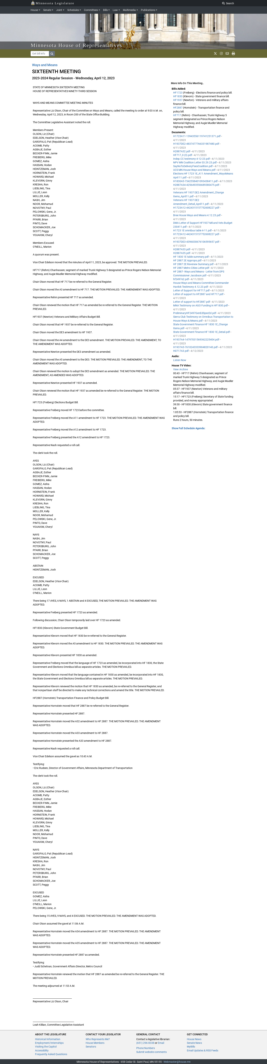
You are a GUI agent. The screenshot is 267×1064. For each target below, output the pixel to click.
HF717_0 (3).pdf (183, 155)
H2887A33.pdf (182, 249)
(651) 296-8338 (145, 1042)
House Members (95, 1042)
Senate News (194, 1042)
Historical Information (47, 1039)
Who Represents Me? (98, 1039)
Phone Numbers (145, 1048)
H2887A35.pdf (182, 253)
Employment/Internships (49, 1042)
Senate (47, 10)
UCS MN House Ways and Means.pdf (194, 169)
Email (161, 1042)
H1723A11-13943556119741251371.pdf (197, 136)
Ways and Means (44, 65)
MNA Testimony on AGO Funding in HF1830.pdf (200, 305)
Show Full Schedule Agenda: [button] (188, 428)
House (34, 10)
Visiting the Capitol (46, 1046)
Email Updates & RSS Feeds (202, 1050)
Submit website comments (151, 1051)
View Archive (180, 369)
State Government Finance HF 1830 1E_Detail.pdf (201, 331)
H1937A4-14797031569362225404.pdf (196, 339)
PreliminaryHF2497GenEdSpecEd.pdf (195, 313)
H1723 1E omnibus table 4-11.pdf (192, 230)
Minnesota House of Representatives (76, 45)
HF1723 (178, 92)
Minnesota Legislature (52, 3)
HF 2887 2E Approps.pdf (187, 260)
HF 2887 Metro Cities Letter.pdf (191, 267)
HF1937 (178, 100)
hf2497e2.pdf (181, 279)
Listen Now (179, 360)
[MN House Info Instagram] (221, 53)
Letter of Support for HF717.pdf (191, 290)
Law (115, 10)
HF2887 (178, 107)
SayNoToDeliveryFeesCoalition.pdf (193, 166)
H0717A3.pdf (181, 350)
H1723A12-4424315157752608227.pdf (196, 207)
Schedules (73, 10)
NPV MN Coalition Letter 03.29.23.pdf (195, 162)
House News (194, 1039)
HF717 (177, 115)
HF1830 (178, 96)
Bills (105, 10)
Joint (59, 10)
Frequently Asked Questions (51, 1054)
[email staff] (227, 53)
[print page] (233, 53)
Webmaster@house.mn (177, 1061)
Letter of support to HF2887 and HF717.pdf (198, 294)
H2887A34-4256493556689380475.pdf (196, 184)
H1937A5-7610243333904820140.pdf (195, 347)
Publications (148, 10)
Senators (91, 1046)
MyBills (191, 1046)
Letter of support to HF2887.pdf (192, 301)
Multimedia (129, 10)
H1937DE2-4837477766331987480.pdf (196, 143)
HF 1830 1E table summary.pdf (191, 256)
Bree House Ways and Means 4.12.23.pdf (197, 215)
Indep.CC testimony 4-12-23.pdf (191, 158)
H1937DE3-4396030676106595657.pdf (196, 241)
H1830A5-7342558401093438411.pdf (195, 181)
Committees (91, 10)
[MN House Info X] (215, 53)
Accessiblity (42, 1050)
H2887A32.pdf (182, 151)
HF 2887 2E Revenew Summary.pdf (193, 264)
